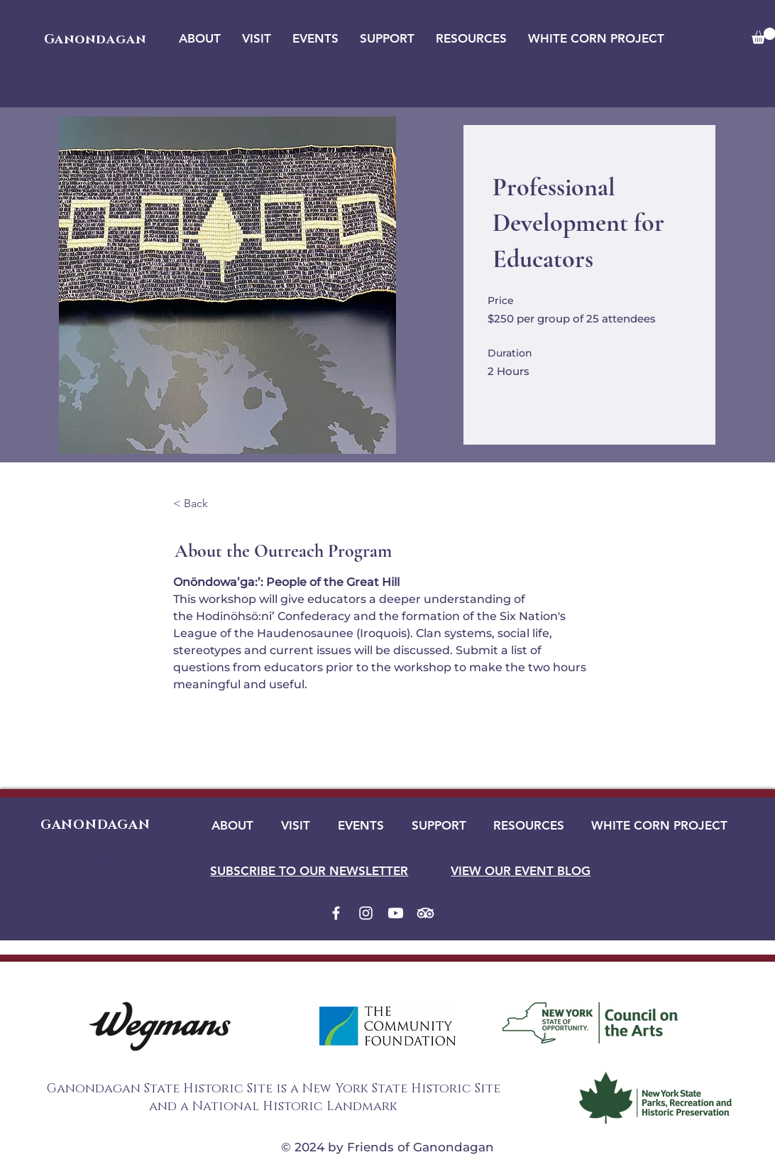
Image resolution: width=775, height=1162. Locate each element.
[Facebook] (336, 913)
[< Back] (212, 503)
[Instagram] (366, 913)
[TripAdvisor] (425, 913)
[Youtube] (396, 913)
